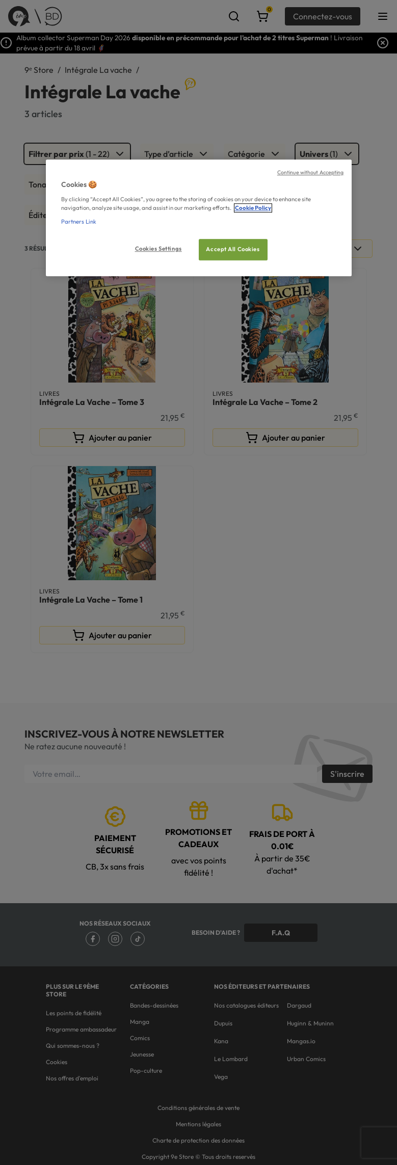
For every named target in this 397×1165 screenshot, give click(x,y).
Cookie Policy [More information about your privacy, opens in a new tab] (253, 207)
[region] (199, 217)
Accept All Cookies (232, 249)
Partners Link (78, 221)
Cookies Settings (158, 248)
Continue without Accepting (310, 172)
